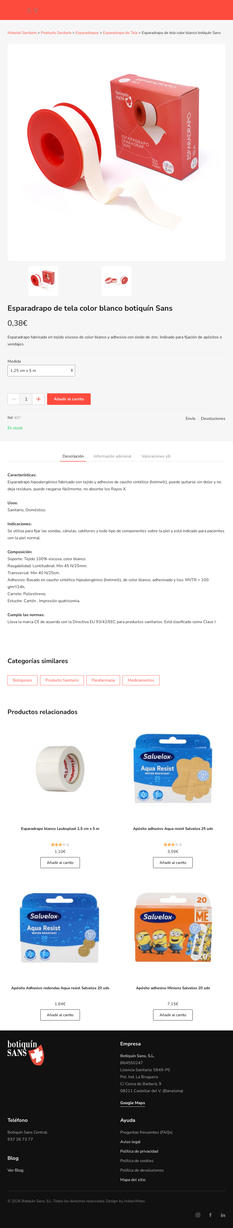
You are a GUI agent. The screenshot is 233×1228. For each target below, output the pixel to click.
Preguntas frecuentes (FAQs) (146, 1132)
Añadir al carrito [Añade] (60, 862)
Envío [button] (190, 418)
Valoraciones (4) (156, 456)
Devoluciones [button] (213, 418)
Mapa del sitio (133, 1179)
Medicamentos (141, 680)
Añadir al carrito (69, 399)
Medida (14, 361)
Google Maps (132, 1102)
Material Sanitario (22, 32)
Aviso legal (130, 1141)
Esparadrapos (87, 32)
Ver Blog (15, 1170)
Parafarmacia (103, 680)
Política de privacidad (139, 1151)
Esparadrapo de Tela (120, 32)
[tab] (43, 281)
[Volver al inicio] (11, 10)
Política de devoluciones (142, 1170)
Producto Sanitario (56, 32)
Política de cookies (137, 1160)
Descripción (73, 456)
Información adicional (113, 456)
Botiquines (22, 680)
